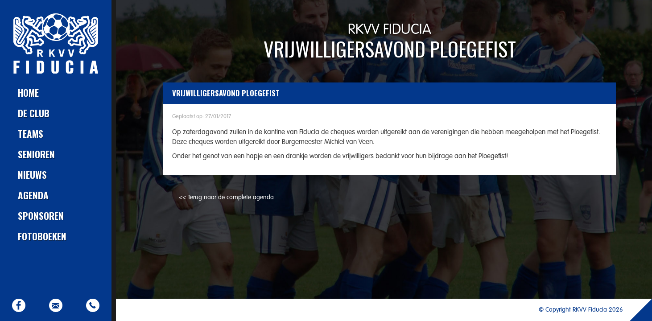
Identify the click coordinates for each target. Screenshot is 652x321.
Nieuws (32, 174)
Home (28, 92)
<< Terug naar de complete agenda (226, 197)
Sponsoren (41, 215)
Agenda (33, 195)
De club (34, 113)
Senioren (36, 154)
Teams (30, 133)
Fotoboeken (42, 236)
